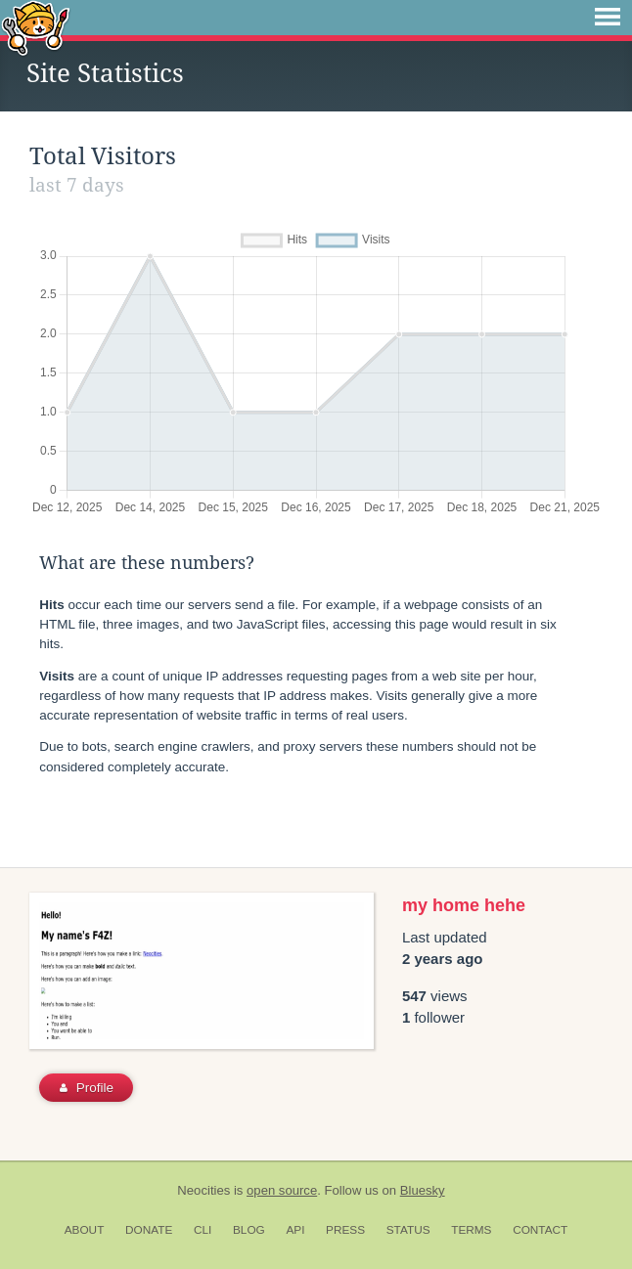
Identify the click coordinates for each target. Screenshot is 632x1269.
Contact (540, 1230)
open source (282, 1190)
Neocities (203, 1190)
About (85, 1230)
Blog (249, 1230)
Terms (471, 1230)
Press (345, 1230)
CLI (202, 1230)
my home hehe (463, 905)
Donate (148, 1230)
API (295, 1230)
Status (408, 1230)
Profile (86, 1087)
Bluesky (422, 1190)
